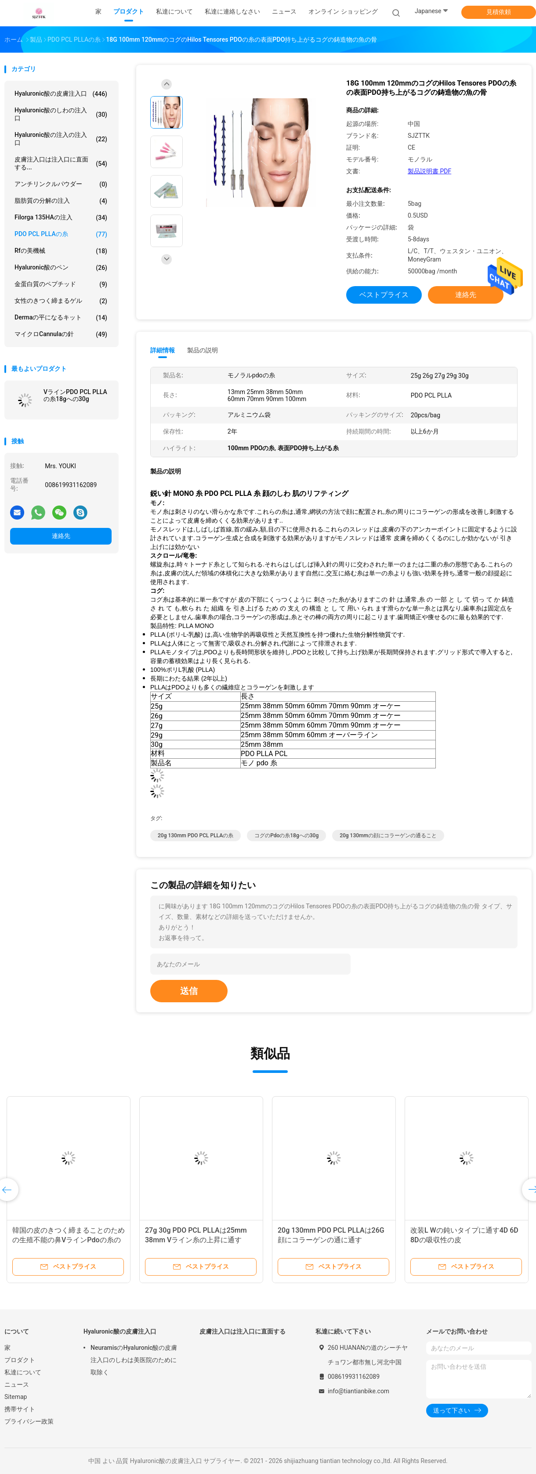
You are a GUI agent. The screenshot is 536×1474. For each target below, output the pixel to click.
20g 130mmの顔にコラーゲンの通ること (388, 835)
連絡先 (61, 535)
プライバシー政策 (29, 1421)
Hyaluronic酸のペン (60, 267)
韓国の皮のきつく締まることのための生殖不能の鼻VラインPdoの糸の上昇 (68, 1240)
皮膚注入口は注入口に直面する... (60, 163)
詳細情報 (162, 350)
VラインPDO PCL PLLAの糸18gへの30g (75, 395)
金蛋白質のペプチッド (60, 284)
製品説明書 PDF (429, 171)
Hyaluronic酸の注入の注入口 (60, 138)
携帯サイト (19, 1409)
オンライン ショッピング (342, 11)
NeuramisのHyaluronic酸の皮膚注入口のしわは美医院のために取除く (134, 1360)
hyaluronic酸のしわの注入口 (60, 114)
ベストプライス (384, 294)
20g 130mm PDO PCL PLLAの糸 (195, 835)
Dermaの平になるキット (60, 317)
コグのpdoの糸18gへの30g (286, 835)
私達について (22, 1372)
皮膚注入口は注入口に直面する (242, 1331)
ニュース (16, 1384)
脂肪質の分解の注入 (60, 201)
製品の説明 (202, 350)
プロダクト (19, 1359)
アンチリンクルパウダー (60, 184)
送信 (189, 991)
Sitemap (15, 1396)
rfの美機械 (60, 251)
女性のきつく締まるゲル (60, 301)
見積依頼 (498, 11)
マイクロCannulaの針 (60, 334)
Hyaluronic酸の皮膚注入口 (60, 94)
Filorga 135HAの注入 (60, 217)
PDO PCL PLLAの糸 (60, 234)
